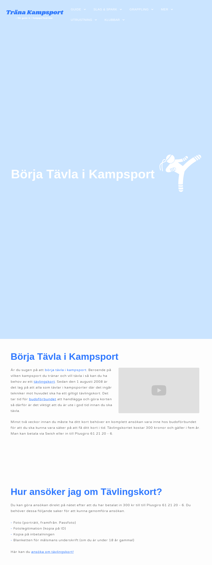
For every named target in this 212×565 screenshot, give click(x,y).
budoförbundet (42, 399)
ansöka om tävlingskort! (52, 552)
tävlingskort (44, 382)
